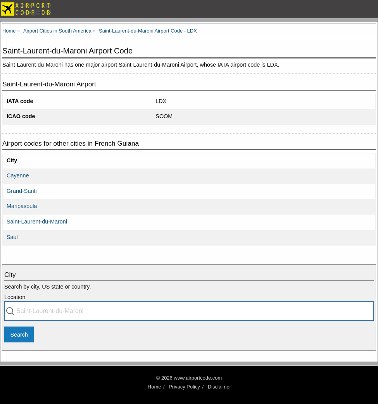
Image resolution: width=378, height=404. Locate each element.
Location (14, 297)
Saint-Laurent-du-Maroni (37, 221)
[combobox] (189, 311)
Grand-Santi (22, 191)
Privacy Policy (184, 387)
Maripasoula (22, 206)
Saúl (12, 237)
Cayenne (18, 175)
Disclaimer (219, 387)
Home (154, 387)
